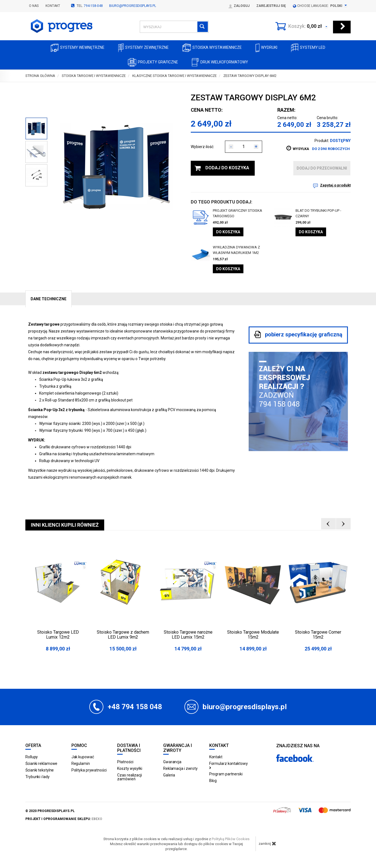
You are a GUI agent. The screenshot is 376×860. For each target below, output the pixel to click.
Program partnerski (226, 774)
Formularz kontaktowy (228, 765)
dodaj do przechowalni (322, 168)
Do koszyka (228, 232)
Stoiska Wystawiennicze (212, 48)
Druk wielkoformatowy (220, 62)
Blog (213, 780)
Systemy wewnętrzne (77, 48)
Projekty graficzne (153, 62)
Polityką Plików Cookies (230, 839)
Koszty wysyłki (129, 768)
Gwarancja (172, 762)
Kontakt (52, 6)
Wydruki (266, 48)
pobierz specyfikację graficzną (298, 334)
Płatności (125, 762)
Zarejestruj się (271, 6)
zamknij (267, 843)
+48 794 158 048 (135, 707)
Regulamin (80, 763)
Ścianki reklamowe (41, 763)
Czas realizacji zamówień (129, 777)
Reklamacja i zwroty (180, 768)
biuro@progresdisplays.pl (132, 6)
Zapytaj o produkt (335, 185)
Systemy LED (308, 48)
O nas (34, 6)
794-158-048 (93, 6)
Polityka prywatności (89, 770)
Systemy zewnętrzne (143, 48)
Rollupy (31, 757)
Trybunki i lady (37, 777)
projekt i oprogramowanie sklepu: (63, 819)
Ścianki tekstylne (39, 770)
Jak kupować (82, 757)
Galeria (169, 775)
